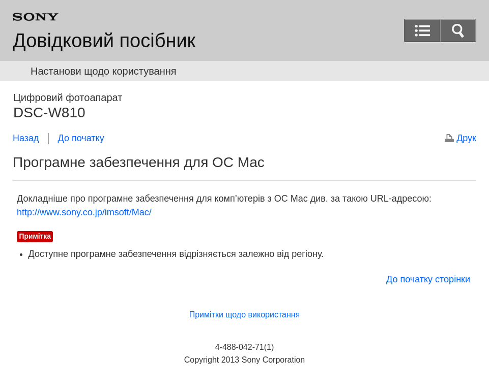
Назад (26, 138)
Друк (466, 138)
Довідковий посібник (104, 40)
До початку (81, 138)
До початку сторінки (428, 279)
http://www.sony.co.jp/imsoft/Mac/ (84, 212)
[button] (458, 30)
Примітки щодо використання (244, 314)
